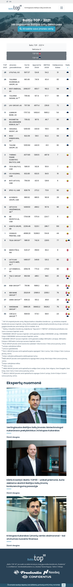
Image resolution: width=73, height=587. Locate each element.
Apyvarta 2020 (37, 66)
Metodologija (60, 585)
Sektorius (36, 49)
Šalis (68, 66)
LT (7, 1)
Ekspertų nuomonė (24, 382)
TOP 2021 (5, 66)
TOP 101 (36, 53)
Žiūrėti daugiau (13, 437)
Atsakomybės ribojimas (46, 585)
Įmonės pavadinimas (15, 66)
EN (10, 1)
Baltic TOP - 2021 (36, 45)
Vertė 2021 (26, 66)
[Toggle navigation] (61, 8)
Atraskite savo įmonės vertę (36, 28)
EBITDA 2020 (47, 66)
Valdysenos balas (57, 66)
